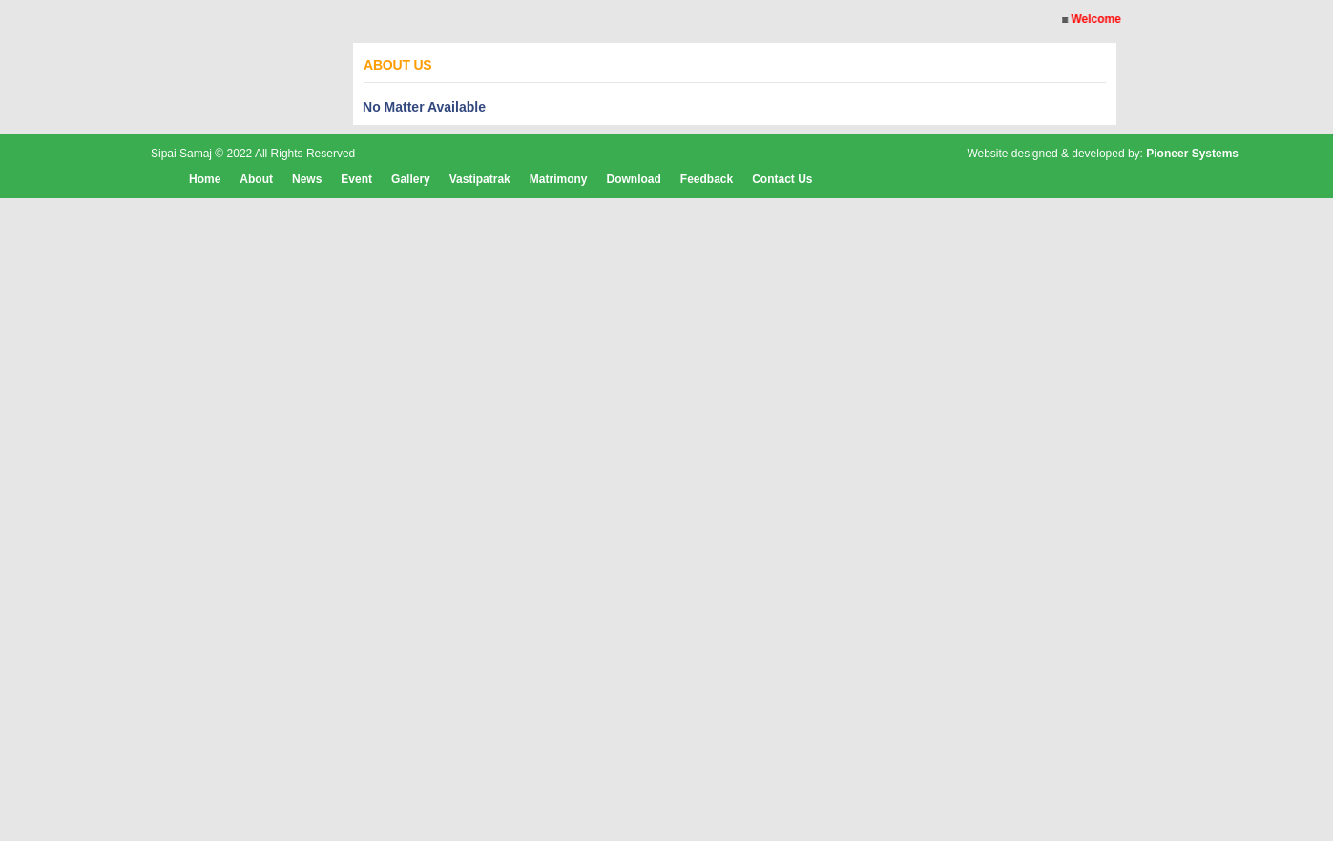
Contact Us (782, 179)
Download (633, 179)
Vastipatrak (479, 179)
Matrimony (559, 179)
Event (356, 179)
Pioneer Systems (1192, 153)
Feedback (706, 179)
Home (204, 179)
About (256, 179)
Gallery (410, 179)
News (307, 179)
